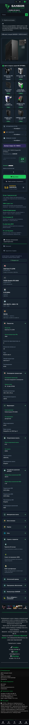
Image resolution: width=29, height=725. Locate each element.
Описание (7, 246)
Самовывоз (4, 688)
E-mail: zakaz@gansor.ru (7, 696)
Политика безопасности (7, 687)
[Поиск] (14, 722)
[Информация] (16, 2)
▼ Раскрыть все (14, 260)
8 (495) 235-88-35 (14, 649)
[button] (14, 10)
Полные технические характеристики (11, 240)
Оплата (3, 685)
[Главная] (3, 722)
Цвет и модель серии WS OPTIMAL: (15, 65)
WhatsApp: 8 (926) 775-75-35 (9, 695)
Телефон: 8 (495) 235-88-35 (8, 693)
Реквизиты (4, 679)
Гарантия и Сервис (10, 250)
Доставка (3, 684)
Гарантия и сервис (6, 676)
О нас (2, 674)
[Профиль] (26, 722)
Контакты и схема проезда (8, 677)
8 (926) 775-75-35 (14, 658)
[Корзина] (20, 722)
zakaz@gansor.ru (14, 654)
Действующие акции (6, 673)
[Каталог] (9, 722)
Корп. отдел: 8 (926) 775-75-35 (9, 698)
